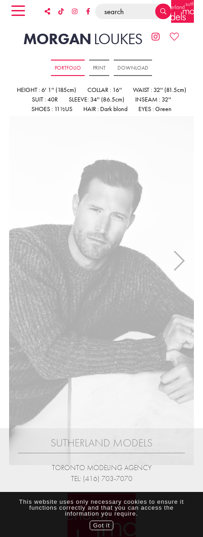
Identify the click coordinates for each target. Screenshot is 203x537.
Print (99, 67)
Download (132, 67)
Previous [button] (24, 258)
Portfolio (68, 67)
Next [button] (179, 258)
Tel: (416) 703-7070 (101, 473)
